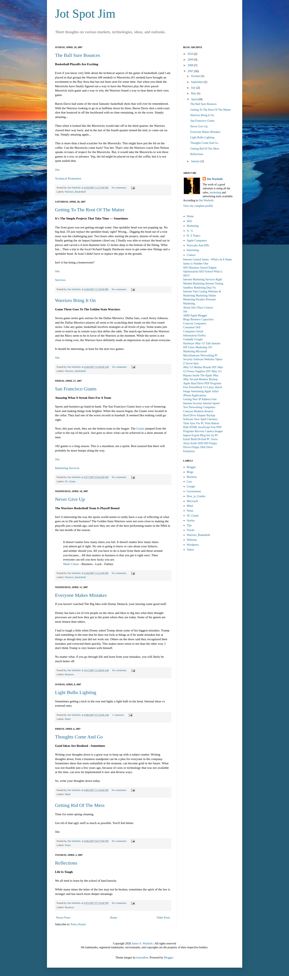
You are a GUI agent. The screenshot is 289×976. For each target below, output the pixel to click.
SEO (189, 221)
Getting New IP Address (197, 399)
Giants (140, 428)
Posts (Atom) (78, 924)
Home (113, 917)
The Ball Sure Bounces (77, 55)
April (194, 99)
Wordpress (193, 544)
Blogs (186, 319)
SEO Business (191, 267)
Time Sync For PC (193, 423)
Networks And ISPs (198, 245)
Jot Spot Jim (85, 13)
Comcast (188, 323)
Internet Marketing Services (199, 279)
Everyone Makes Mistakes (81, 595)
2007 (191, 71)
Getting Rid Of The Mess (80, 805)
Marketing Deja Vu (205, 287)
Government (194, 491)
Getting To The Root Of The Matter (90, 209)
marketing (215, 192)
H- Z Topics (193, 235)
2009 (191, 59)
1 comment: (118, 715)
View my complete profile (198, 205)
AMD (186, 315)
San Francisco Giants (76, 388)
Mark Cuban (71, 564)
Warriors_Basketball (75, 191)
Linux (191, 347)
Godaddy (188, 339)
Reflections (66, 863)
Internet (216, 343)
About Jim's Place (193, 307)
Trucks (190, 530)
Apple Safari (211, 391)
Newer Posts (63, 917)
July (193, 87)
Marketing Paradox (194, 299)
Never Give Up (70, 499)
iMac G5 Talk (203, 343)
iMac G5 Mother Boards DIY (200, 367)
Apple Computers (197, 240)
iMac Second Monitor (195, 379)
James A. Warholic (142, 943)
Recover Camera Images (209, 431)
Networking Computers (202, 407)
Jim (57, 169)
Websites (209, 359)
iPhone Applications (194, 395)
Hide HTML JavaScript (196, 427)
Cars (189, 481)
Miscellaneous (191, 355)
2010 (191, 53)
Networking (207, 355)
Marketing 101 (203, 347)
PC (216, 355)
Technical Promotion (68, 178)
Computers (200, 323)
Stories (191, 520)
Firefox (201, 335)
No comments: (119, 187)
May (194, 93)
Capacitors (207, 319)
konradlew (142, 957)
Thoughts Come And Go (79, 736)
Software (198, 359)
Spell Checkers (208, 419)
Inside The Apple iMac (206, 375)
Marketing (192, 225)
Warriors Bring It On (75, 300)
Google (198, 339)
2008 (191, 65)
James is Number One (195, 263)
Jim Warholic (215, 179)
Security (188, 359)
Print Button (212, 423)
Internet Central (192, 259)
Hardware (188, 343)
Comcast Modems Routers (198, 411)
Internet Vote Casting (195, 291)
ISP (185, 347)
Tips (189, 525)
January (196, 161)
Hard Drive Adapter (194, 415)
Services (60, 280)
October (196, 76)
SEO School (206, 271)
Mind (67, 719)
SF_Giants (70, 481)
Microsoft (201, 351)
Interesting (193, 250)
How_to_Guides (196, 496)
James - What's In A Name (217, 259)
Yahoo (218, 359)
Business (69, 674)
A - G (190, 230)
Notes (68, 845)
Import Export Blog (194, 435)
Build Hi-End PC (200, 439)
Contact (191, 255)
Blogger (202, 315)
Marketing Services (67, 468)
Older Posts (163, 917)
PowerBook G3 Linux (201, 387)
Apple (193, 315)
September (197, 82)
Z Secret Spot (191, 363)
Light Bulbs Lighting (75, 692)
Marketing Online (206, 295)
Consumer (189, 327)
